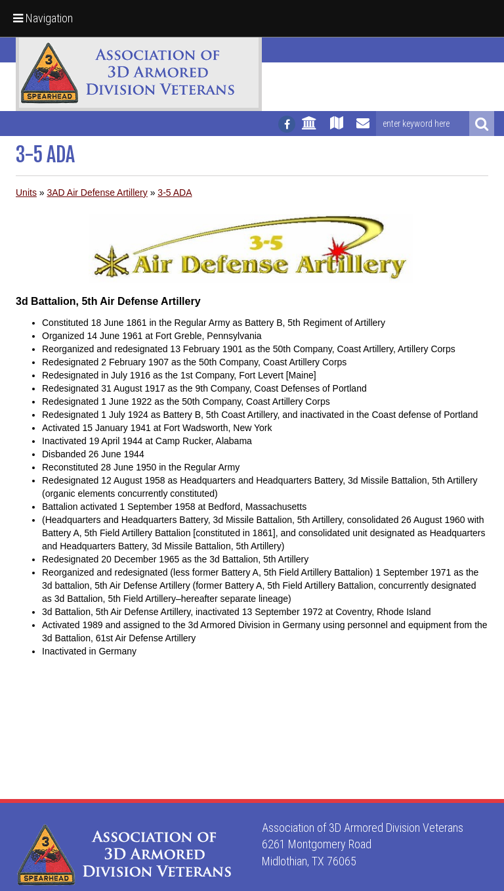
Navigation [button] (43, 18)
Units (26, 192)
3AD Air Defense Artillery (97, 192)
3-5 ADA (175, 192)
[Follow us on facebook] (286, 124)
